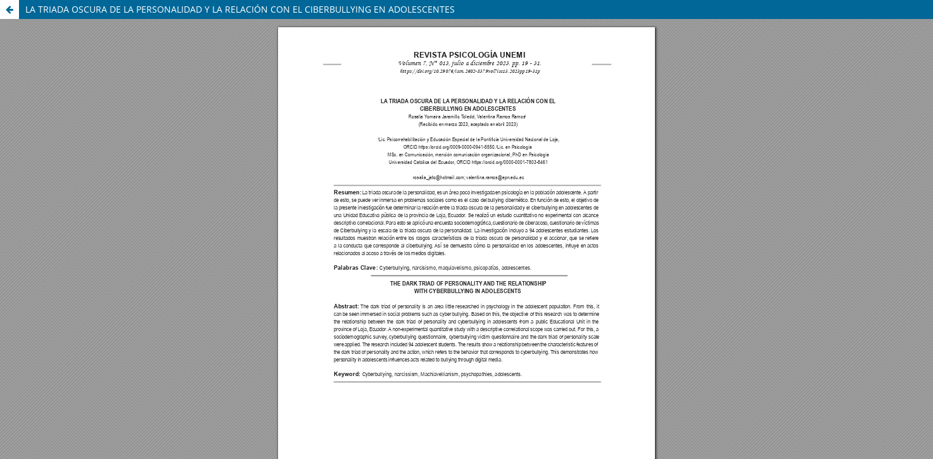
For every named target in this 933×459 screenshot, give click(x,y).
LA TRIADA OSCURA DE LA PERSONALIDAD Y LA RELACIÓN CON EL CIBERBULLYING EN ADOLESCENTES (240, 9)
